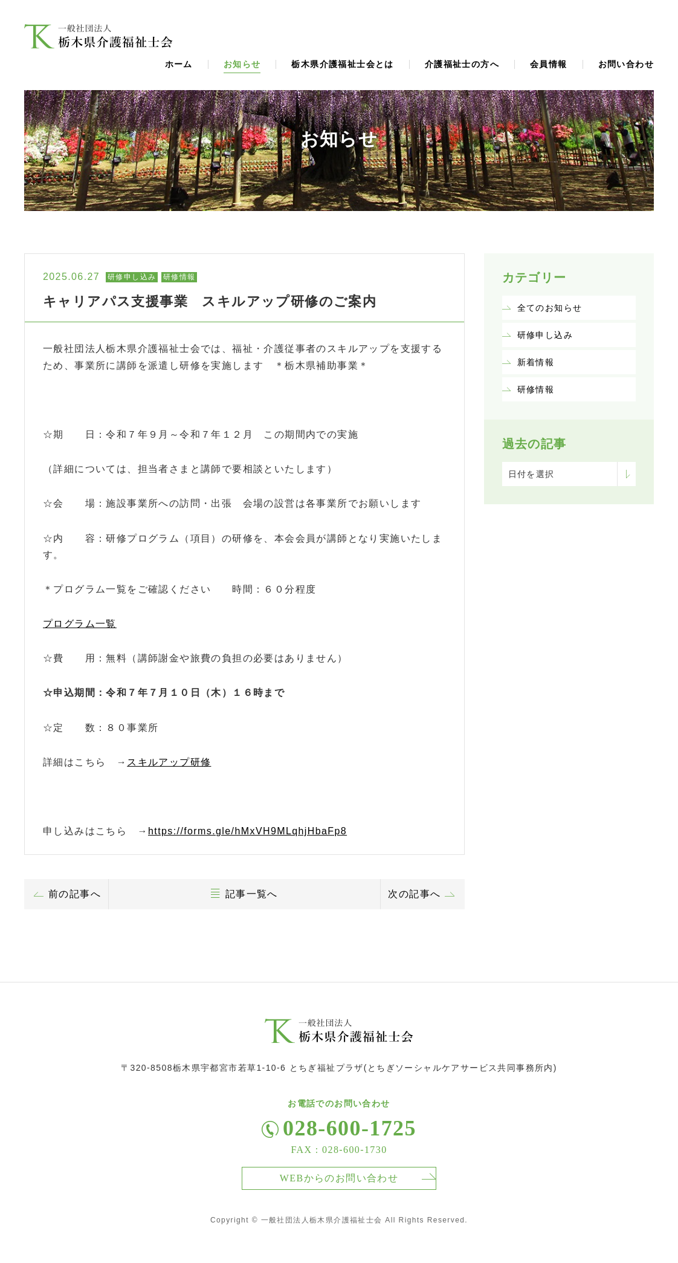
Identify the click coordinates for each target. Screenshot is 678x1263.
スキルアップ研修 (169, 762)
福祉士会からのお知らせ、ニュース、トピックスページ (98, 36)
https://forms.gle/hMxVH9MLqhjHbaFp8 (247, 831)
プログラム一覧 (80, 624)
